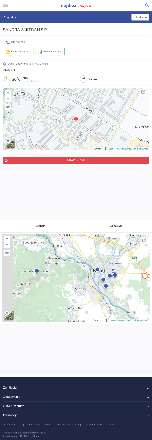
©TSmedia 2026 (140, 149)
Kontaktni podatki (20, 51)
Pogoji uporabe (94, 424)
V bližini (7, 70)
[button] (8, 107)
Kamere (93, 79)
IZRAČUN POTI (76, 160)
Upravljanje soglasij (69, 424)
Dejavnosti (9, 424)
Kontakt (49, 424)
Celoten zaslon (143, 92)
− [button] (8, 99)
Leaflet (112, 149)
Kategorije (34, 424)
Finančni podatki (52, 51)
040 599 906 (18, 42)
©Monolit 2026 (124, 149)
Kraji (22, 424)
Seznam (38, 226)
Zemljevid (114, 226)
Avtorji (111, 424)
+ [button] (8, 93)
